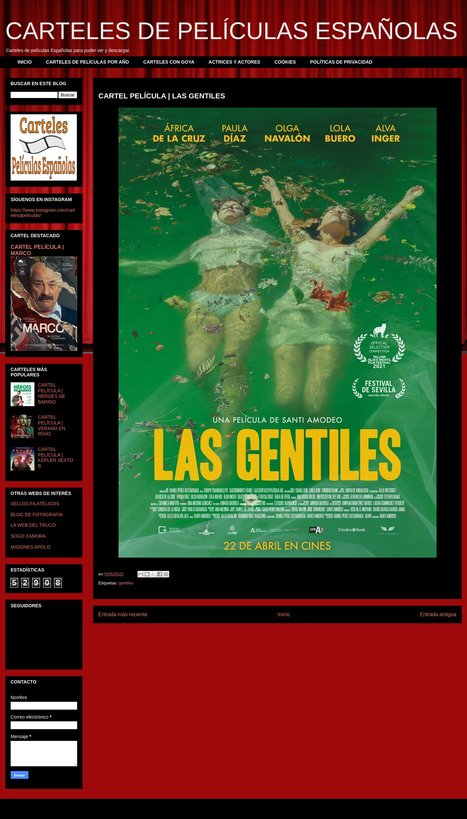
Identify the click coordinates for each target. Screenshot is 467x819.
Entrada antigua (438, 614)
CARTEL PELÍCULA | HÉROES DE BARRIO (51, 393)
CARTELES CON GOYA (168, 62)
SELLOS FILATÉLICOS (35, 503)
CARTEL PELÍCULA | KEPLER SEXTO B (55, 457)
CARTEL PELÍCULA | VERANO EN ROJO (51, 425)
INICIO (25, 62)
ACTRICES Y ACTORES (234, 62)
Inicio (283, 614)
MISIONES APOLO (30, 547)
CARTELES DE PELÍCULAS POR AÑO (87, 62)
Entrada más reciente (122, 614)
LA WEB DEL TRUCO (33, 525)
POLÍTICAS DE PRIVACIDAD (341, 62)
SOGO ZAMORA (28, 536)
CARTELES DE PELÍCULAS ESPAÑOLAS (231, 31)
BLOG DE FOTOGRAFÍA (37, 514)
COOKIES (285, 62)
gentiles (126, 582)
